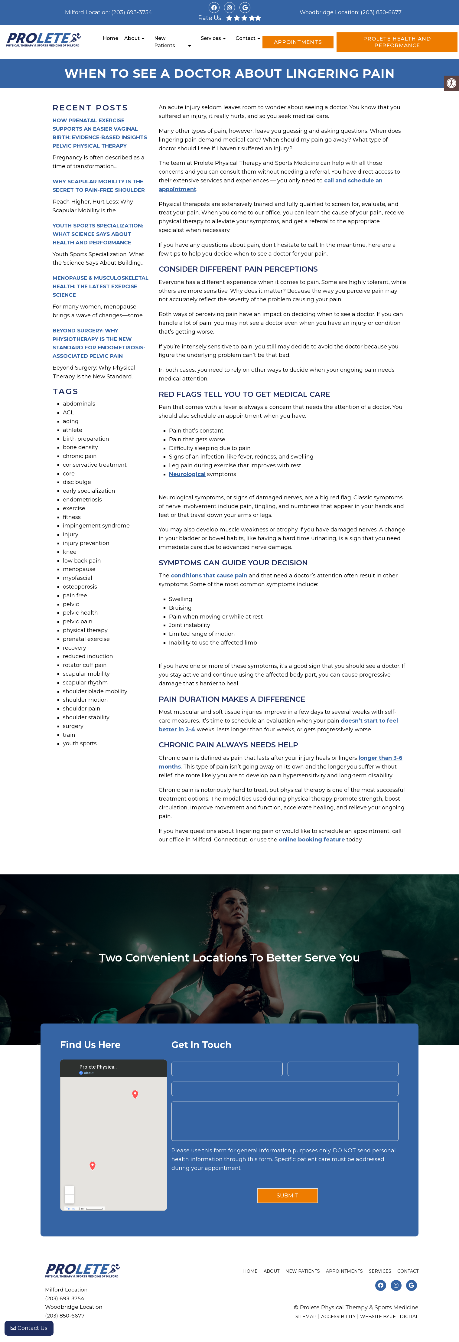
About (132, 38)
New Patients (164, 41)
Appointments (298, 42)
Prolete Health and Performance (397, 42)
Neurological (187, 474)
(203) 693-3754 (131, 12)
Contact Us (29, 1330)
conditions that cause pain (209, 575)
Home (110, 38)
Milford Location (87, 12)
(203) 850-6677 (381, 12)
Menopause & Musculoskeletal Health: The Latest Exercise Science (100, 286)
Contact (246, 38)
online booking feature (312, 839)
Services (211, 38)
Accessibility (338, 1316)
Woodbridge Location (329, 12)
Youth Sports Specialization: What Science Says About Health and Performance (98, 234)
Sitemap (306, 1316)
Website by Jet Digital (389, 1316)
